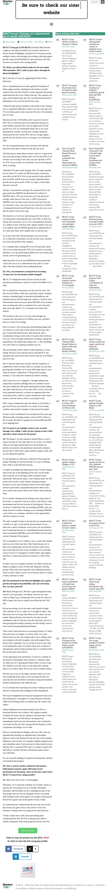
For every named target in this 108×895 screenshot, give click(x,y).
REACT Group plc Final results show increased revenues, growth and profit (69, 89)
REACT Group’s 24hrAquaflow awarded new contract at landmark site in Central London (95, 45)
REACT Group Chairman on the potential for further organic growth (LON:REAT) (69, 643)
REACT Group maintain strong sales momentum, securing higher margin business (69, 221)
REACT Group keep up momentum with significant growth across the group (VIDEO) (70, 584)
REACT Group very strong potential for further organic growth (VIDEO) (96, 643)
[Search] (102, 2)
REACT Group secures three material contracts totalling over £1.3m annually (69, 280)
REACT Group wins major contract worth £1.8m (97, 523)
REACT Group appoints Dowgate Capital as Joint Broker (96, 404)
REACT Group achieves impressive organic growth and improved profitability (97, 344)
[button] (51, 24)
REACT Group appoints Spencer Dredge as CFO (69, 462)
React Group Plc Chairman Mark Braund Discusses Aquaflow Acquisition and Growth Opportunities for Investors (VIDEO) (69, 156)
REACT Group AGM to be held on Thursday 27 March (69, 41)
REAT (50, 42)
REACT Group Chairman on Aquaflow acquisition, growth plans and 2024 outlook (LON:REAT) (96, 92)
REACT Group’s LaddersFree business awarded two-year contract (69, 524)
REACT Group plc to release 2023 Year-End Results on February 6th (69, 404)
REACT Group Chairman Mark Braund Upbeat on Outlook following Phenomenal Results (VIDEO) (69, 345)
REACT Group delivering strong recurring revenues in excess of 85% (96, 220)
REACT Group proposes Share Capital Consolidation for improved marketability (96, 282)
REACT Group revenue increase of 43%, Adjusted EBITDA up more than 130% (96, 464)
